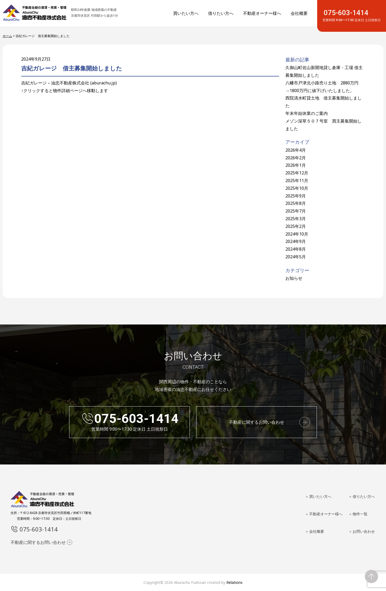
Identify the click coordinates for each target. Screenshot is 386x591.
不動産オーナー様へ (262, 13)
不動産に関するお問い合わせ (256, 422)
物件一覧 (360, 513)
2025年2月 (295, 226)
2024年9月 (295, 241)
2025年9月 (295, 196)
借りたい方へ (221, 13)
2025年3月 (295, 219)
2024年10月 (296, 234)
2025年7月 (295, 211)
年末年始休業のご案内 (306, 113)
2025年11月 (296, 180)
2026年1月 (295, 165)
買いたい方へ (186, 13)
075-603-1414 (351, 15)
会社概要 (299, 13)
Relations (234, 582)
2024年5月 (295, 257)
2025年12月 (296, 173)
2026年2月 (295, 158)
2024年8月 (295, 249)
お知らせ (293, 278)
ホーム (7, 36)
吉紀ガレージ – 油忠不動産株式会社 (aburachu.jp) (69, 83)
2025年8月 (295, 203)
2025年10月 (296, 188)
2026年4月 (295, 150)
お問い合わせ (364, 531)
